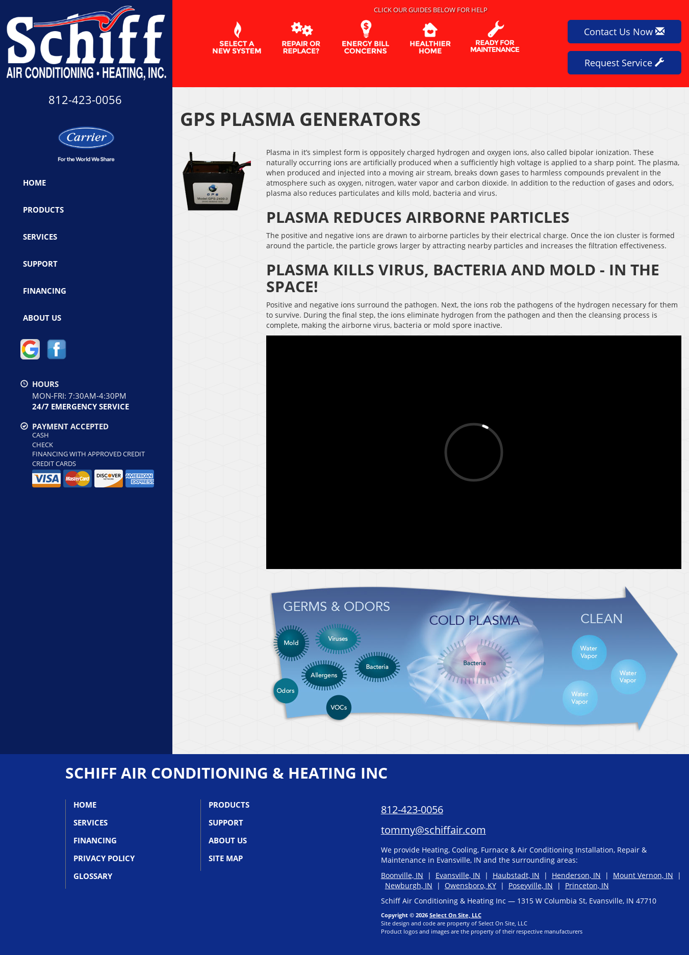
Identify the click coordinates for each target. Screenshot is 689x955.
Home (34, 182)
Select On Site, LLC (455, 915)
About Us (42, 318)
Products (43, 209)
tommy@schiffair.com (433, 830)
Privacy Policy (104, 858)
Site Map (226, 858)
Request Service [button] (624, 63)
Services (40, 236)
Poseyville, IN (530, 885)
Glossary (92, 876)
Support (40, 264)
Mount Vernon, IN (643, 875)
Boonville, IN (402, 875)
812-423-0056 (412, 809)
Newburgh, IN (408, 885)
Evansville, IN (458, 875)
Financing (44, 291)
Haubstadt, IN (516, 875)
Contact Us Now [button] (624, 31)
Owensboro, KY (470, 885)
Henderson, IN (576, 875)
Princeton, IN (587, 885)
